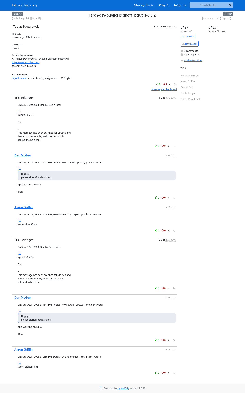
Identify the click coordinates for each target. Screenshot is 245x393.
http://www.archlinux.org (26, 62)
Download (189, 43)
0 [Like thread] (158, 84)
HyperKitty (123, 388)
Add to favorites (191, 60)
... (20, 111)
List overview (188, 36)
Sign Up (180, 5)
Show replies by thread (164, 89)
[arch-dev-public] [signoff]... (27, 18)
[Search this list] (208, 5)
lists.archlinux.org (24, 5)
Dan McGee (22, 155)
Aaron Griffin (23, 207)
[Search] (230, 5)
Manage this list (144, 5)
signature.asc (19, 78)
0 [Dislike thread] (165, 84)
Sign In (164, 5)
